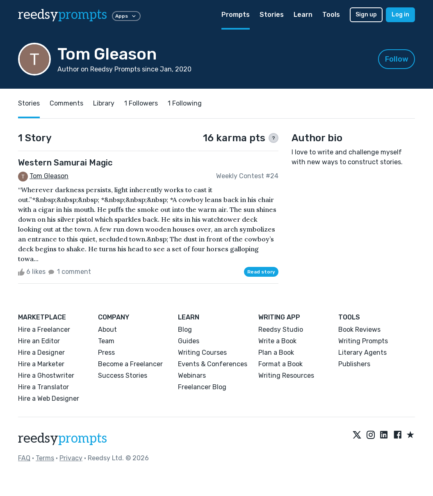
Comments (66, 103)
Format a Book (280, 364)
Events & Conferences (212, 364)
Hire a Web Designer (48, 398)
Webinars (192, 375)
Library (103, 103)
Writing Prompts (363, 341)
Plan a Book (276, 352)
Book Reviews (359, 329)
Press (106, 352)
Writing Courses (202, 352)
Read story (261, 272)
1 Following (185, 103)
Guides (188, 341)
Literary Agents (362, 352)
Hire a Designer (41, 352)
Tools (331, 14)
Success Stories (122, 375)
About (107, 329)
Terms (45, 458)
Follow (396, 59)
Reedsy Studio (280, 329)
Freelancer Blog (202, 387)
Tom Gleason (49, 176)
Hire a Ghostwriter (46, 375)
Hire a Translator (43, 387)
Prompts (235, 14)
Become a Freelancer (130, 364)
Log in (400, 14)
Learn (303, 14)
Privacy (70, 458)
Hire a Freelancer (44, 329)
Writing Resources (286, 375)
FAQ (24, 458)
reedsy (62, 438)
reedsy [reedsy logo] (62, 15)
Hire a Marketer (41, 364)
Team (106, 341)
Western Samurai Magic (65, 163)
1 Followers (141, 103)
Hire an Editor (39, 341)
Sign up (366, 14)
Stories (272, 14)
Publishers (354, 364)
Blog (185, 329)
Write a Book (277, 341)
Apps (126, 16)
